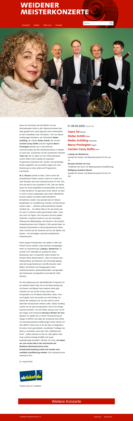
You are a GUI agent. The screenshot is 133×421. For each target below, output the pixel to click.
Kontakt (58, 25)
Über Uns (47, 25)
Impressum (97, 417)
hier (31, 386)
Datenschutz (108, 417)
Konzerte (26, 25)
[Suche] (96, 23)
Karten (36, 25)
